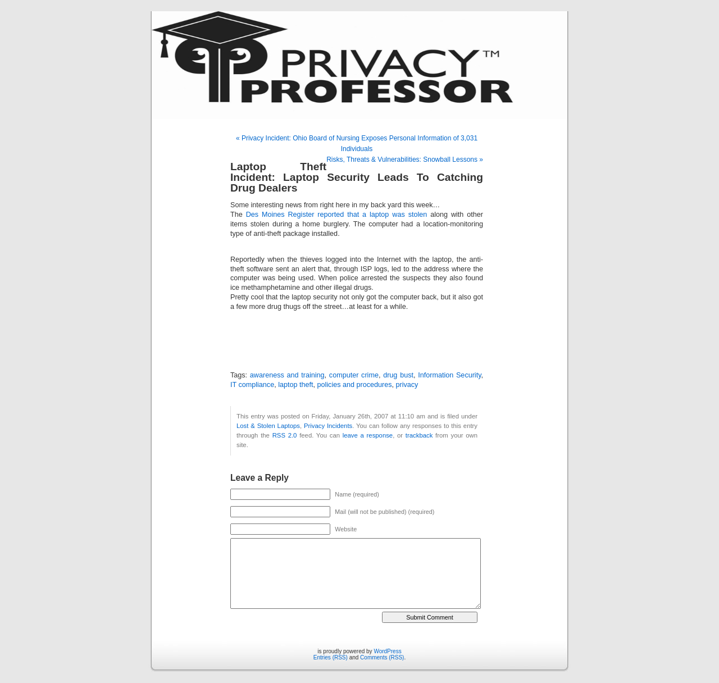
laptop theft (295, 385)
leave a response (368, 435)
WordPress (387, 651)
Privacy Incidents (328, 425)
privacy (407, 385)
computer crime (354, 375)
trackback (419, 435)
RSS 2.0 (284, 435)
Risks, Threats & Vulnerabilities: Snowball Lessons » (404, 159)
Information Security (449, 375)
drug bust (398, 375)
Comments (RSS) (382, 657)
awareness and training (287, 375)
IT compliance (252, 385)
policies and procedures (354, 385)
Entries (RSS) (330, 657)
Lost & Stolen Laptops (268, 425)
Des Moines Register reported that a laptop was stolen (338, 214)
